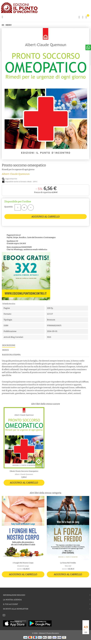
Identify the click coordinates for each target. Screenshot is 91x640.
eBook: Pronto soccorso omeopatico (24, 471)
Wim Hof (68, 566)
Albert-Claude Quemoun (16, 173)
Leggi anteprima (9, 179)
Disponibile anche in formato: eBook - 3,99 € (19, 182)
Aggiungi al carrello (45, 216)
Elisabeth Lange (23, 566)
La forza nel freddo (68, 563)
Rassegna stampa (11, 355)
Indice (5, 350)
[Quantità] (18, 207)
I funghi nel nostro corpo (23, 563)
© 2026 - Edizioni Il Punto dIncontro (45, 633)
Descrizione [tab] (8, 345)
